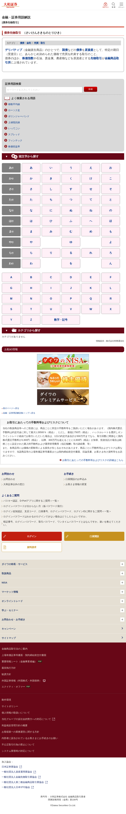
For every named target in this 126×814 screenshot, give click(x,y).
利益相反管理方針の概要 (14, 725)
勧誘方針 (6, 674)
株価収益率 (14, 146)
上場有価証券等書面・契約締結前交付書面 (24, 655)
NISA (63, 583)
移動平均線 (14, 104)
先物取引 (96, 58)
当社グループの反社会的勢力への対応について (26, 719)
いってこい (14, 128)
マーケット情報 (63, 592)
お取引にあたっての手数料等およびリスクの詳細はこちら (92, 460)
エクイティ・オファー (16, 686)
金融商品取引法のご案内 (14, 648)
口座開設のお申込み (76, 479)
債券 (79, 50)
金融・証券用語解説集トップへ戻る (19, 413)
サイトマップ (9, 638)
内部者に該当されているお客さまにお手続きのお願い (30, 738)
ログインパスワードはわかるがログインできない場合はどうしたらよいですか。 (45, 516)
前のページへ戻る (11, 408)
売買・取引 (39, 43)
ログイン (31, 536)
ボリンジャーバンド (18, 116)
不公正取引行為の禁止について (18, 744)
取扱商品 (63, 573)
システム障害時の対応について (18, 751)
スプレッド (14, 134)
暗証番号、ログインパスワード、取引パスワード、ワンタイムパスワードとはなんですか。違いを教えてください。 (62, 523)
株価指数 (28, 58)
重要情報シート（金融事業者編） (22, 661)
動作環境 (6, 699)
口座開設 (94, 536)
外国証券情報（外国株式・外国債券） (22, 680)
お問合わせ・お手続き (63, 620)
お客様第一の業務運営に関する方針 (20, 731)
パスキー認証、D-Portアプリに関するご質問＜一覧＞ (31, 500)
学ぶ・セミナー (63, 610)
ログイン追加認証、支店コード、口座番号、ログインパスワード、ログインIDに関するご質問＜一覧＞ (57, 511)
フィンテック (15, 140)
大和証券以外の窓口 (13, 484)
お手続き (69, 473)
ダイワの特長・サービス (63, 564)
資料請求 (31, 547)
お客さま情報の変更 (76, 484)
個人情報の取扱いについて (16, 712)
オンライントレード (63, 601)
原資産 (89, 50)
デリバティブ (13, 50)
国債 (65, 50)
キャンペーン (9, 628)
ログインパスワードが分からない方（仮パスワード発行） (33, 506)
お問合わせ (8, 473)
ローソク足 (14, 110)
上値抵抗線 (14, 122)
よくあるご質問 (10, 495)
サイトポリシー (10, 706)
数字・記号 (61, 319)
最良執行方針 (9, 668)
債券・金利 (25, 43)
